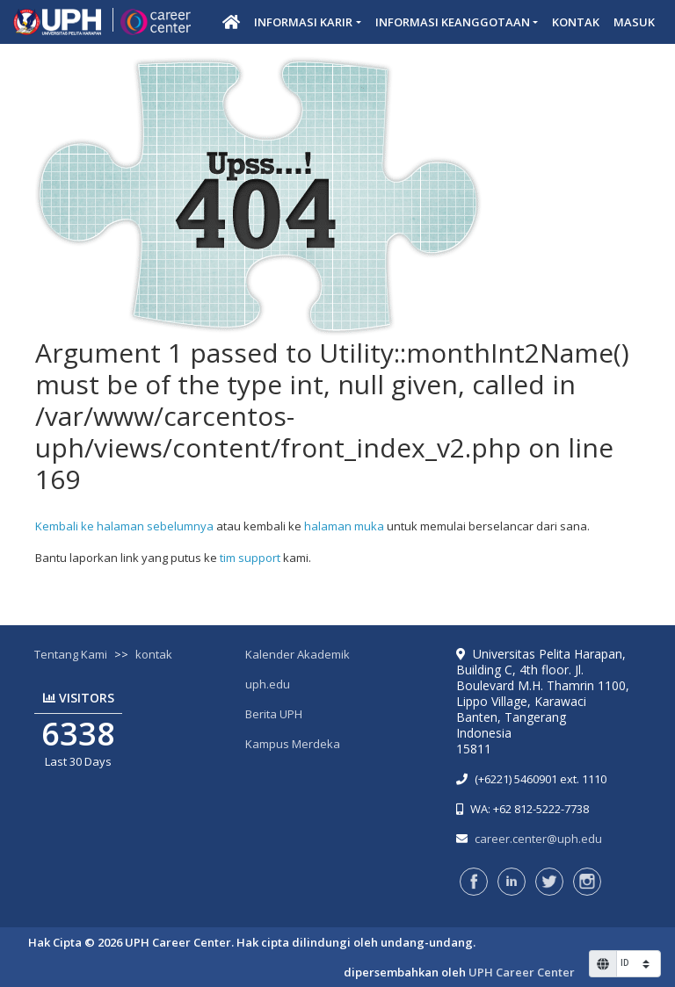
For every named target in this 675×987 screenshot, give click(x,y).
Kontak (575, 22)
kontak (153, 654)
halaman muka (344, 526)
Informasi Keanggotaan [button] (452, 22)
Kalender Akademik (297, 654)
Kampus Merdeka (292, 744)
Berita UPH (273, 714)
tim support (250, 558)
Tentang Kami (70, 654)
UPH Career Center (521, 972)
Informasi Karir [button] (303, 22)
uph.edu (267, 684)
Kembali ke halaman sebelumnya (124, 526)
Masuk (634, 22)
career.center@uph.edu (538, 839)
